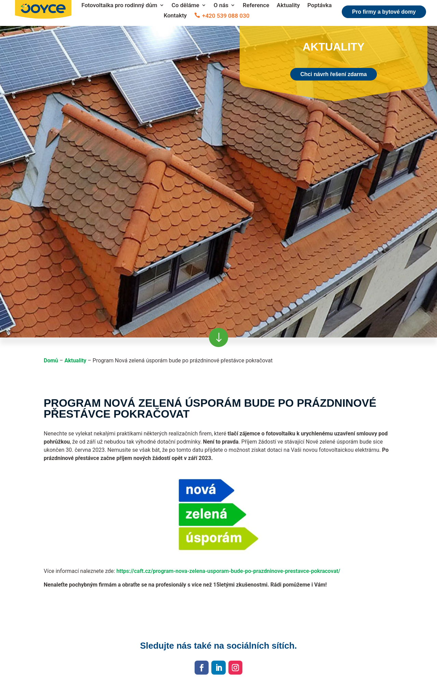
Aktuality (288, 6)
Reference (256, 6)
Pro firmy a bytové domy (384, 12)
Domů (51, 360)
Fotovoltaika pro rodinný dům (119, 6)
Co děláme (185, 6)
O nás (221, 6)
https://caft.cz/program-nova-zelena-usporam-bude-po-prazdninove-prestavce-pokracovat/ (228, 571)
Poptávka (319, 6)
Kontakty (175, 16)
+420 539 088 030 (226, 16)
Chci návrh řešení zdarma (333, 74)
